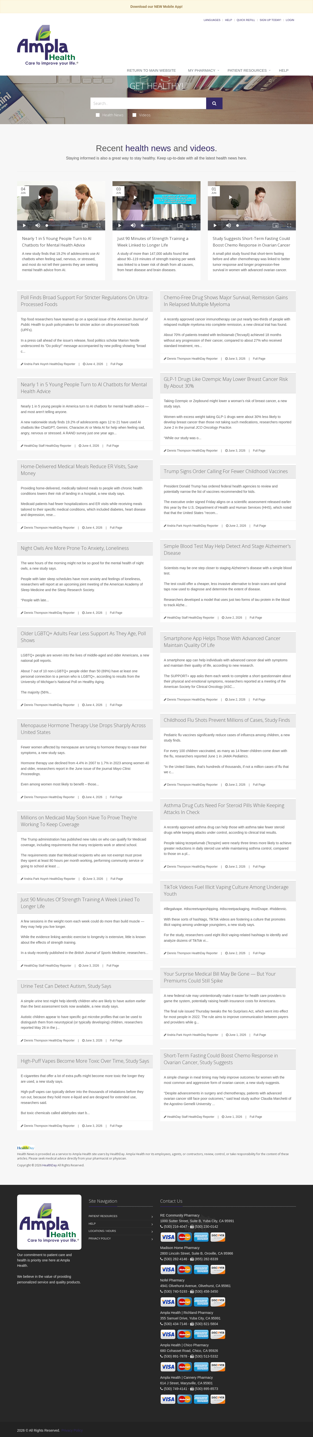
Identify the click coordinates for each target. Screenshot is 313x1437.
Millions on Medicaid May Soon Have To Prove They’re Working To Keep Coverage (79, 821)
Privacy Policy (100, 1238)
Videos (142, 114)
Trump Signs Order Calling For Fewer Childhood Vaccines (226, 471)
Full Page (117, 364)
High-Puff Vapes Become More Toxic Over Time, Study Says (85, 1061)
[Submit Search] (214, 103)
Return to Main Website (151, 70)
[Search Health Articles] (148, 103)
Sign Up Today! (270, 20)
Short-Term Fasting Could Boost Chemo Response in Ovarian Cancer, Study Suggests (221, 1059)
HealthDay (49, 1165)
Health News (109, 114)
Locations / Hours (102, 1230)
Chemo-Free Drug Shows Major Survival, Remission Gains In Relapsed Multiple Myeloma (226, 300)
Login (290, 20)
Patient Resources (247, 70)
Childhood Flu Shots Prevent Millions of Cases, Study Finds (227, 720)
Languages (212, 20)
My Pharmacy (201, 70)
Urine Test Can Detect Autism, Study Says (66, 986)
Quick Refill (246, 20)
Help (228, 20)
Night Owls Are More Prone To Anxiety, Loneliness (75, 548)
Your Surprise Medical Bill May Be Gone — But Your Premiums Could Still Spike (220, 977)
